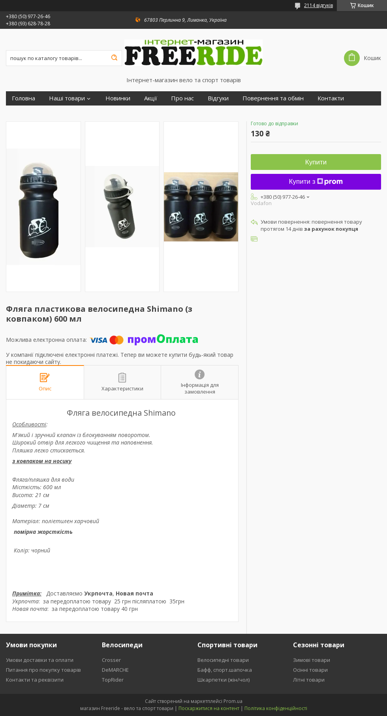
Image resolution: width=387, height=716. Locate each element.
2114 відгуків (318, 5)
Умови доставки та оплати (39, 659)
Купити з (316, 181)
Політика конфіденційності (275, 708)
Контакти (330, 98)
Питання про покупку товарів (43, 669)
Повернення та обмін (273, 98)
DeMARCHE (115, 669)
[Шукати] (114, 58)
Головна (23, 98)
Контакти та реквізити (35, 679)
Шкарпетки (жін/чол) (223, 679)
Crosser (111, 659)
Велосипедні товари (223, 659)
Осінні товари (310, 669)
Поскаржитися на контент (208, 708)
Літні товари (309, 679)
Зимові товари (311, 659)
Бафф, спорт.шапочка (224, 669)
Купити (316, 162)
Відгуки (218, 98)
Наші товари (67, 98)
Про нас (182, 98)
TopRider (113, 679)
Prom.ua (233, 701)
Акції (150, 98)
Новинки (117, 98)
